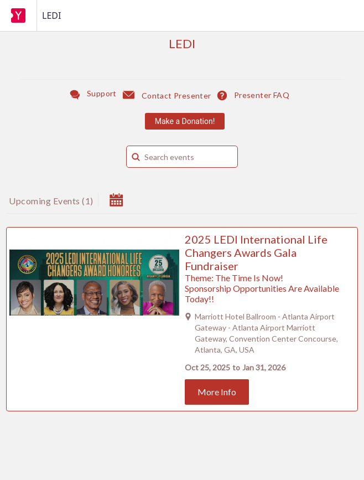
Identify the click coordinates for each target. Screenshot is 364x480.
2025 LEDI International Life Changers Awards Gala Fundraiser (256, 252)
